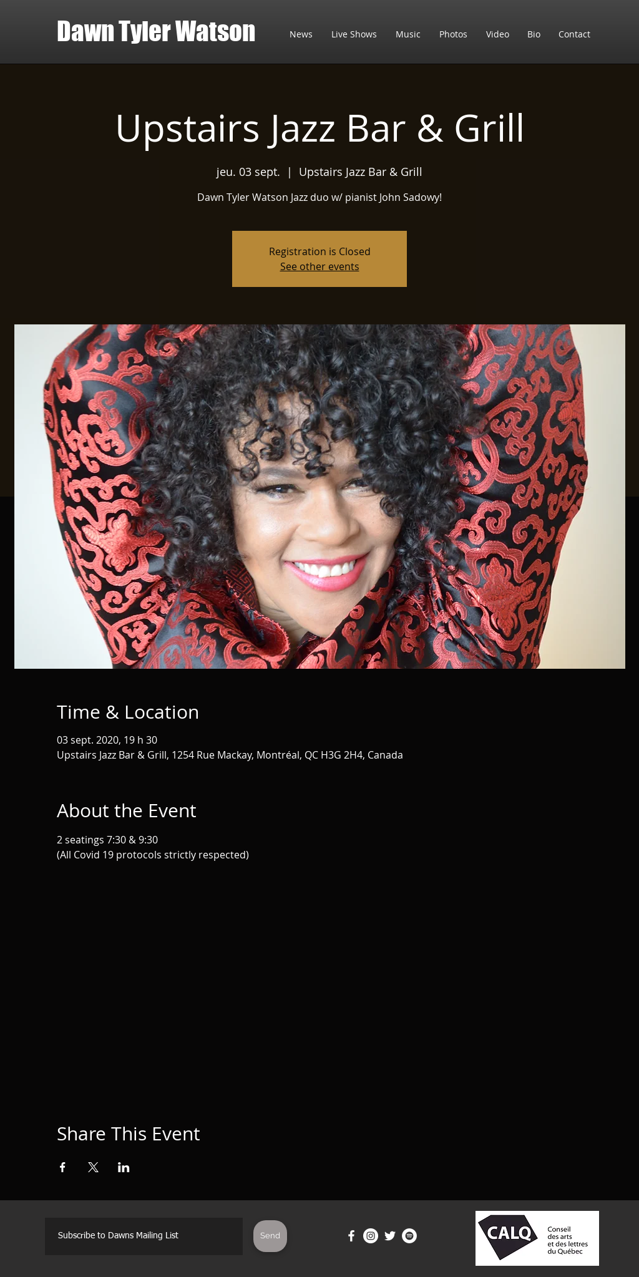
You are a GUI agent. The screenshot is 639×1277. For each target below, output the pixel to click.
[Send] (270, 1236)
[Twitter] (390, 1235)
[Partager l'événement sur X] (93, 1167)
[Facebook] (351, 1235)
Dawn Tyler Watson (156, 31)
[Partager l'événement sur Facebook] (63, 1167)
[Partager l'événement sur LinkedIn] (124, 1167)
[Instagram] (370, 1235)
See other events (319, 266)
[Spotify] (409, 1235)
